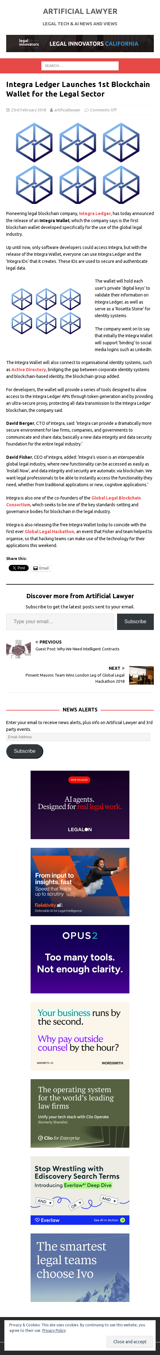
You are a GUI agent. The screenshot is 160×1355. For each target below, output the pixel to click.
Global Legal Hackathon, (50, 531)
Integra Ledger (95, 213)
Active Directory (28, 369)
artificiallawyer (67, 110)
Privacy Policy (54, 1330)
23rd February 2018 (28, 110)
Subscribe (135, 621)
